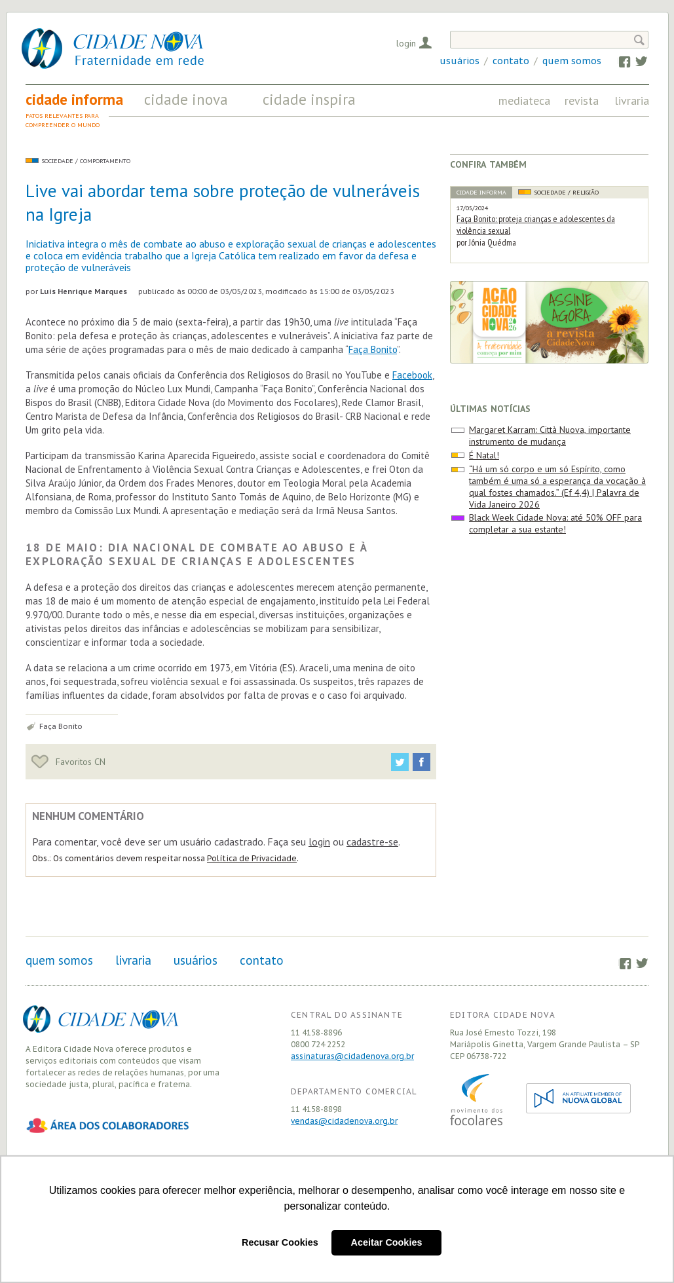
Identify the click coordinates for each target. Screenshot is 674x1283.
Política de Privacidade (252, 858)
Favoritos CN (68, 762)
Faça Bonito (372, 349)
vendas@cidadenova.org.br (344, 1121)
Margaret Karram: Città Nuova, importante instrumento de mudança (550, 435)
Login (406, 43)
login (319, 841)
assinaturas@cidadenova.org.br (352, 1056)
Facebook (412, 375)
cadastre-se (372, 841)
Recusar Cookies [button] (280, 1242)
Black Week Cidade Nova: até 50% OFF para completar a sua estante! (555, 523)
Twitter (635, 963)
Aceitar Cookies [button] (386, 1242)
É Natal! (484, 455)
